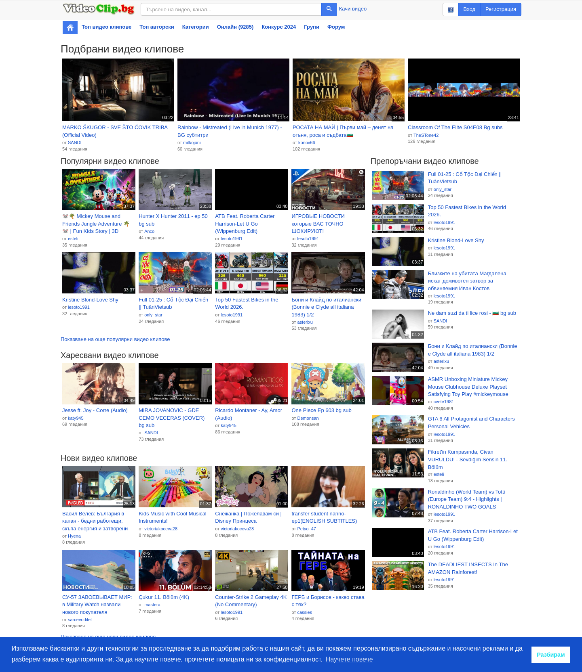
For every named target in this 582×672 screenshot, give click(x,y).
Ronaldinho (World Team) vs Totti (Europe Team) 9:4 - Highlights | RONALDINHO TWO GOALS (466, 499)
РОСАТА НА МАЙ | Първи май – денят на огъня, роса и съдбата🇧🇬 (343, 131)
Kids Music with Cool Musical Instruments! (173, 517)
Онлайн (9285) (235, 27)
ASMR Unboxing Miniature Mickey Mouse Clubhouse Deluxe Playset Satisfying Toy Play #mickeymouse (468, 386)
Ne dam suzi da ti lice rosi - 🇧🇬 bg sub (472, 313)
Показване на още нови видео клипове (108, 637)
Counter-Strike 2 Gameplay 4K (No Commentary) (251, 601)
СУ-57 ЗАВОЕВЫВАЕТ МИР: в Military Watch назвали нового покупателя (97, 604)
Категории (195, 27)
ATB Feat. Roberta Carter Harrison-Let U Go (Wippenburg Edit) (244, 223)
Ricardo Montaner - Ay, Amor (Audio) (248, 414)
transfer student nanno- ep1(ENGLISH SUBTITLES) (324, 517)
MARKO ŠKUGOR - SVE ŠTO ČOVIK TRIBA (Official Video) (114, 131)
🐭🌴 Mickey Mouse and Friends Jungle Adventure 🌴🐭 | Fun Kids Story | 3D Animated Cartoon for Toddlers (97, 224)
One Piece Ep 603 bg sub (321, 410)
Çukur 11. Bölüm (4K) (164, 597)
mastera (152, 604)
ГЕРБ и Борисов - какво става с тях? (327, 601)
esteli (73, 238)
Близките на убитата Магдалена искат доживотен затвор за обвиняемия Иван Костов (467, 280)
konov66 (306, 142)
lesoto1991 (231, 238)
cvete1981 (444, 401)
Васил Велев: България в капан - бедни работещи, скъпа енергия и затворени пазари (95, 521)
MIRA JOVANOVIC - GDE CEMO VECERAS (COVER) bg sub (172, 417)
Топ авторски (156, 27)
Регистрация (500, 9)
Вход (469, 9)
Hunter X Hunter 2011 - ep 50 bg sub (173, 220)
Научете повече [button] (349, 659)
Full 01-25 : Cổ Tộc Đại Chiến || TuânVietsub (173, 303)
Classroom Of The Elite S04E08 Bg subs (455, 127)
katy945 (76, 418)
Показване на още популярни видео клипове (115, 339)
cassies (304, 612)
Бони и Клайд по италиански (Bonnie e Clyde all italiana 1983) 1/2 (326, 307)
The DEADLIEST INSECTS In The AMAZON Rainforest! (468, 568)
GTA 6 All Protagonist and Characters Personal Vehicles (471, 422)
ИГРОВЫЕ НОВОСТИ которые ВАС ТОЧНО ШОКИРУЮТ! (317, 223)
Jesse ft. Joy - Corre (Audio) (95, 410)
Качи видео (353, 9)
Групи (311, 27)
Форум (336, 27)
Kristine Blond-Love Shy (90, 300)
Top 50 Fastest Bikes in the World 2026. (246, 303)
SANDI (75, 142)
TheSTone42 (426, 135)
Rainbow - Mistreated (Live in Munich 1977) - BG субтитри (229, 131)
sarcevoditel (80, 619)
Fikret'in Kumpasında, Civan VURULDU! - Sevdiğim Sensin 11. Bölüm (468, 459)
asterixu (305, 322)
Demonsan (307, 418)
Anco (149, 231)
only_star (153, 314)
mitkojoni (191, 142)
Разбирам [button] (551, 654)
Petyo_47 (306, 528)
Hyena (74, 536)
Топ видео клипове (106, 27)
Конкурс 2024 (278, 27)
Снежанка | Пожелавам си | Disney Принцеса (248, 517)
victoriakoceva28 (160, 528)
